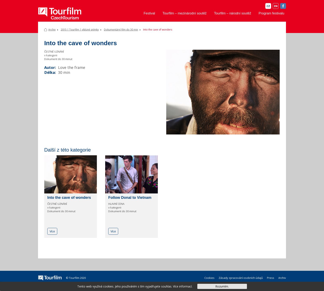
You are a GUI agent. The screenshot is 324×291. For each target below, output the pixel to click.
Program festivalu (272, 13)
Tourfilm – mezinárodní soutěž (184, 13)
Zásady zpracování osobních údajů (241, 278)
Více (52, 231)
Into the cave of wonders (69, 198)
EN (276, 6)
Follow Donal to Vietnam (129, 198)
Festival (149, 13)
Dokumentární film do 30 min (121, 29)
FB (283, 6)
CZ (268, 6)
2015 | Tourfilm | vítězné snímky (80, 29)
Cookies (209, 278)
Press (270, 278)
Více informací (182, 286)
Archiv (52, 29)
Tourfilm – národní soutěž (232, 13)
